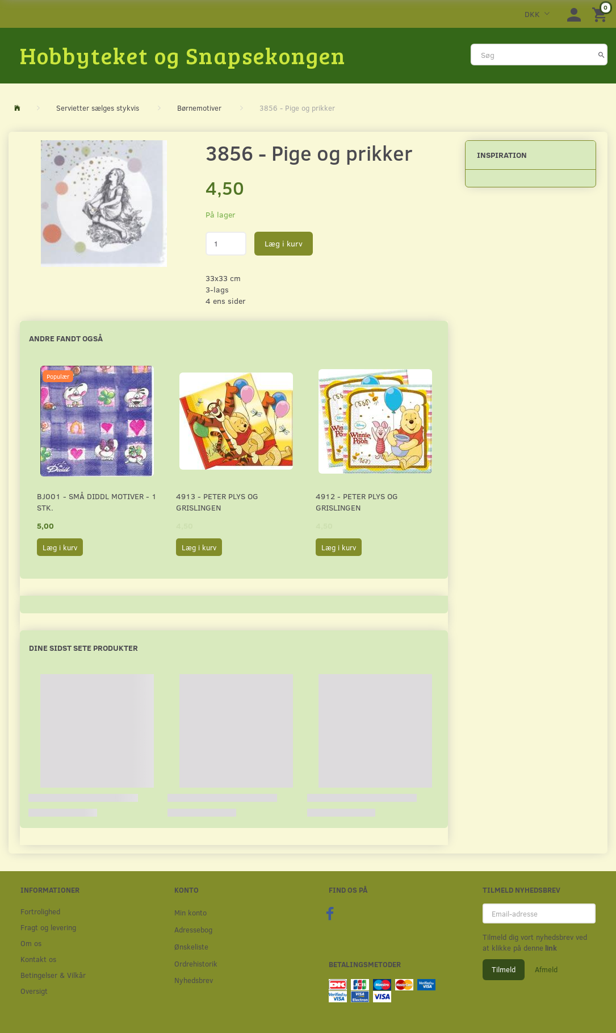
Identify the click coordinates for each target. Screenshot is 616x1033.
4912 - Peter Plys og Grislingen (357, 502)
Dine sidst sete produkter (83, 647)
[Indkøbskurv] (601, 14)
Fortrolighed (40, 911)
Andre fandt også (66, 338)
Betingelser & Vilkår (53, 975)
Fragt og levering (48, 927)
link (550, 948)
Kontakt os (38, 959)
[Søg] (601, 54)
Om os (30, 943)
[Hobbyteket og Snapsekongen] (183, 55)
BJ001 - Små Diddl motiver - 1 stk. (97, 502)
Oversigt (34, 991)
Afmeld (546, 969)
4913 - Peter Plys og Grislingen (217, 502)
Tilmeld (504, 969)
